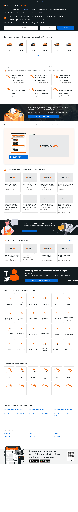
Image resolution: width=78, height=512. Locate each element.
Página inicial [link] (6, 12)
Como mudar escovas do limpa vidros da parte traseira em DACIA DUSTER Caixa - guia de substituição (65, 91)
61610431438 (32, 436)
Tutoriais (13, 12)
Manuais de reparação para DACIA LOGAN (13, 409)
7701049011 (7, 433)
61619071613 (7, 436)
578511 (55, 439)
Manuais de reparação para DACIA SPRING (38, 418)
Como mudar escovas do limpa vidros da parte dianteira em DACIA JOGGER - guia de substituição (42, 78)
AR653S (31, 433)
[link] (16, 9)
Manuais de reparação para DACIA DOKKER (14, 413)
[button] (42, 9)
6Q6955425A (57, 436)
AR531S (31, 439)
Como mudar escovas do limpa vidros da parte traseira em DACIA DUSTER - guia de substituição (18, 91)
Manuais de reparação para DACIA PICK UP (14, 418)
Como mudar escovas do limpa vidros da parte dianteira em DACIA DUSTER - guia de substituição (65, 78)
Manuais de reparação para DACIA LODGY (38, 413)
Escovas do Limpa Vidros (32, 12)
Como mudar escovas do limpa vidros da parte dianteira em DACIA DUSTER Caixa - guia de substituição (41, 91)
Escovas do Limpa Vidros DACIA (39, 116)
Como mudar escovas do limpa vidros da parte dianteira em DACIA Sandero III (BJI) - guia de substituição (18, 78)
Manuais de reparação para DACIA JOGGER (64, 418)
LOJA (36, 1)
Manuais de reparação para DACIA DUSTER (63, 409)
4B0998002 (6, 439)
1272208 (56, 433)
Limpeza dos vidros (21, 12)
